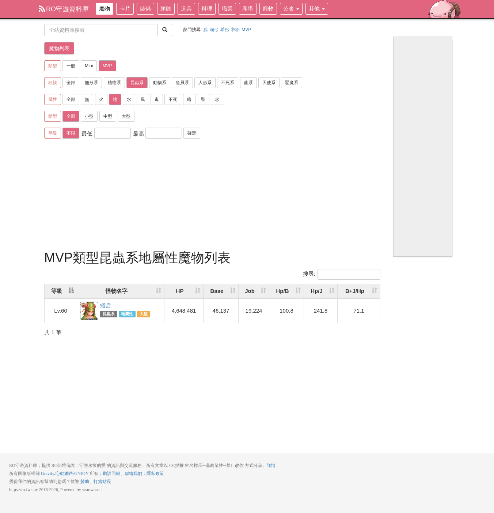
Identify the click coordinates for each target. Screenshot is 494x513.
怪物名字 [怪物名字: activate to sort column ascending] (117, 291)
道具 (186, 8)
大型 (126, 116)
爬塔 (247, 8)
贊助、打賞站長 (95, 481)
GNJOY (81, 473)
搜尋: (341, 274)
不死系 (227, 82)
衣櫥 (235, 29)
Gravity (47, 473)
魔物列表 (59, 48)
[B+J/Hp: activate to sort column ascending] (359, 291)
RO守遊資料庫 (64, 9)
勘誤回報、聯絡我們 (122, 473)
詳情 (271, 465)
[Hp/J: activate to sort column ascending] (321, 291)
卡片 (124, 8)
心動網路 (64, 473)
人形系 (205, 82)
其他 (317, 8)
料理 (206, 8)
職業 (227, 8)
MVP (246, 29)
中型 (107, 116)
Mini (89, 65)
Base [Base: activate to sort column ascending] (217, 291)
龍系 (248, 82)
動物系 (159, 82)
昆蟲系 (137, 82)
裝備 (145, 8)
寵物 (268, 8)
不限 (70, 133)
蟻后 (89, 311)
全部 (70, 82)
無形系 (91, 82)
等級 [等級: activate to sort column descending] (56, 291)
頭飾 (165, 8)
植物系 (114, 82)
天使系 (269, 82)
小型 (89, 116)
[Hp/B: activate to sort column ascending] (286, 291)
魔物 (104, 8)
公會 (291, 8)
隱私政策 (155, 473)
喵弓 (214, 29)
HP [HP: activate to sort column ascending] (180, 291)
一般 (70, 65)
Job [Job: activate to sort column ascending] (250, 291)
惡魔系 (291, 82)
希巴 (224, 29)
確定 (191, 133)
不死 (172, 99)
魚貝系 (182, 82)
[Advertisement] (212, 195)
